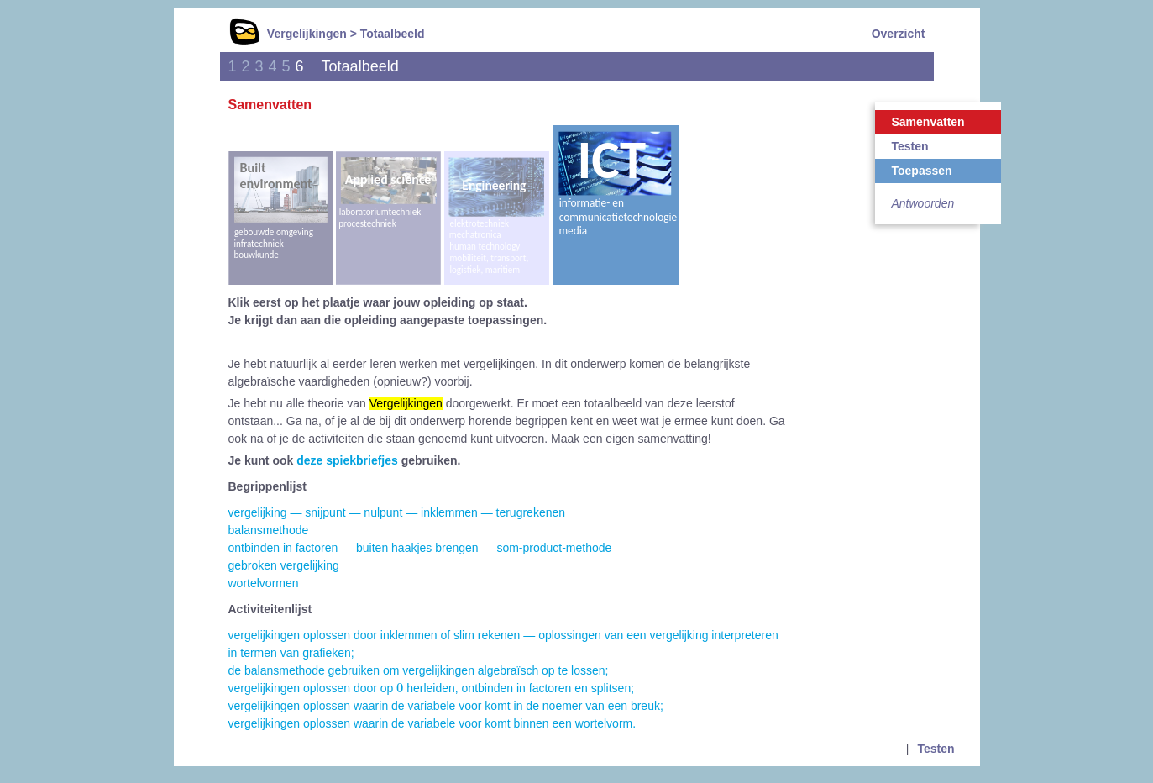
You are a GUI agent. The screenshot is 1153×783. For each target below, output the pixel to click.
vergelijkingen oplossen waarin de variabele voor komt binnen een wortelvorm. (432, 723)
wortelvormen (263, 583)
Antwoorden (923, 203)
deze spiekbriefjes (347, 460)
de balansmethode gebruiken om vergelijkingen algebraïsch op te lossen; (418, 670)
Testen (910, 146)
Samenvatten (928, 122)
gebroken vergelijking (283, 565)
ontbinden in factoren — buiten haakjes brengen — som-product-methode (420, 547)
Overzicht (898, 33)
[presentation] (399, 687)
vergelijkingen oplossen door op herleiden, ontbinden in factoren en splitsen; (431, 688)
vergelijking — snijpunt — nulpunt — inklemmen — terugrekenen (397, 512)
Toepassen (922, 170)
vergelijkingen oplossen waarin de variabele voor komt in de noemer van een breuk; (445, 705)
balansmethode (268, 530)
